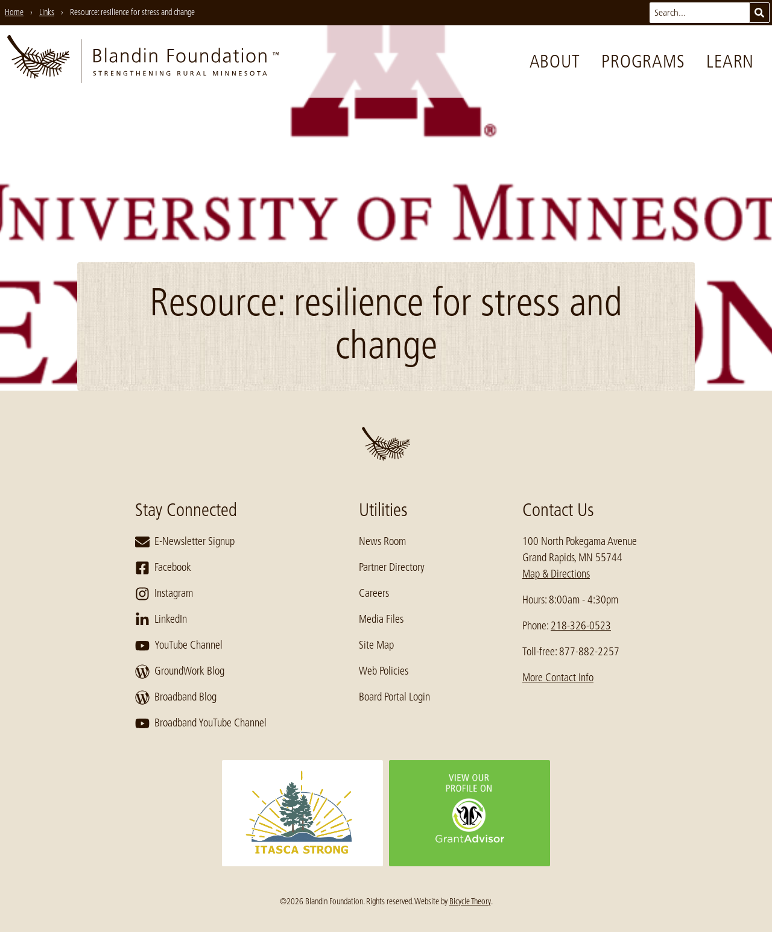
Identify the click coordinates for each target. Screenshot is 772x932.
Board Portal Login (394, 697)
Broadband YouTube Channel (201, 723)
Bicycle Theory (470, 901)
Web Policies (383, 671)
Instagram (164, 594)
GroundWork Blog (179, 671)
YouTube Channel (179, 645)
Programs (643, 61)
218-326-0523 (581, 625)
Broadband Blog (176, 697)
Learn (730, 61)
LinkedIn (161, 619)
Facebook (163, 568)
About (555, 61)
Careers (374, 593)
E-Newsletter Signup (185, 542)
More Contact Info (557, 677)
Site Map (376, 645)
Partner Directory (392, 567)
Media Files (381, 619)
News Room (382, 541)
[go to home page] (143, 61)
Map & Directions (556, 574)
